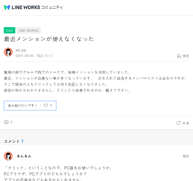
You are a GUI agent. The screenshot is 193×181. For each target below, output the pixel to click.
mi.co (21, 50)
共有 (185, 122)
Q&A (9, 30)
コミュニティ (52, 7)
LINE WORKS (28, 30)
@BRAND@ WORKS (22, 7)
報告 (186, 55)
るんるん (23, 156)
